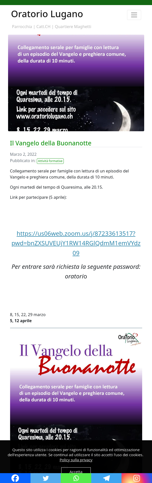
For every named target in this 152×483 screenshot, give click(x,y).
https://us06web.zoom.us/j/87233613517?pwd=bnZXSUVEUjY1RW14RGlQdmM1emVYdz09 (75, 243)
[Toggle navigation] (134, 15)
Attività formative (50, 161)
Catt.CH (43, 26)
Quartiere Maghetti (73, 26)
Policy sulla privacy (76, 459)
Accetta (76, 471)
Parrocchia (22, 26)
